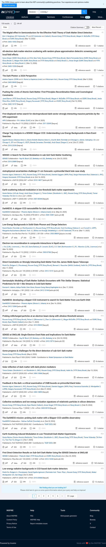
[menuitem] (94, 12)
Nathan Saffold (26, 421)
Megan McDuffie (69, 319)
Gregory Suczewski (33, 101)
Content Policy (12, 520)
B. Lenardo (44, 247)
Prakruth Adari (24, 456)
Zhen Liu (48, 319)
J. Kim (22, 247)
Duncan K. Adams (8, 287)
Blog (91, 516)
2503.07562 (47, 252)
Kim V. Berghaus (8, 36)
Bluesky (92, 520)
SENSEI (5, 158)
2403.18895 (38, 392)
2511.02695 (47, 123)
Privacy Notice (12, 523)
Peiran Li (30, 319)
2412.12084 (12, 306)
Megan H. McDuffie (83, 36)
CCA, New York (35, 58)
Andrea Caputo (7, 79)
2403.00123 (45, 408)
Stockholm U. (18, 370)
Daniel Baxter (7, 228)
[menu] (97, 12)
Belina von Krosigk (40, 231)
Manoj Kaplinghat (52, 287)
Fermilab (64, 140)
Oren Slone (30, 287)
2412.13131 (49, 271)
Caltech (47, 36)
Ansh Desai (56, 142)
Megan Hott (18, 61)
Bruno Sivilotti (32, 140)
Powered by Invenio (8, 543)
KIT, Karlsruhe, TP (21, 36)
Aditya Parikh (21, 287)
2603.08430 (12, 82)
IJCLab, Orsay (18, 193)
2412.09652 (38, 325)
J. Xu (4, 247)
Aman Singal (73, 61)
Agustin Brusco (8, 140)
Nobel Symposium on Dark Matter (61, 357)
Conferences (67, 17)
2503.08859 (54, 234)
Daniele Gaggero (58, 175)
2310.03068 (38, 478)
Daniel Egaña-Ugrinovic (36, 472)
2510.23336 (12, 145)
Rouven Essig (56, 36)
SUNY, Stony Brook (17, 39)
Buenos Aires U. (20, 140)
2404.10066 (38, 373)
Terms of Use (11, 527)
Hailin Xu (84, 265)
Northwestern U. (29, 228)
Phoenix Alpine (26, 212)
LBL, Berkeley (47, 158)
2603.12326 (12, 66)
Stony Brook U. (7, 61)
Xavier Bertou (7, 193)
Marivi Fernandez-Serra (74, 58)
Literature (10, 17)
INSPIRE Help (35, 520)
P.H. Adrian (21, 120)
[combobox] (60, 12)
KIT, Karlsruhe (36, 36)
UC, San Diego (17, 475)
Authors (24, 17)
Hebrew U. (76, 228)
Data (82, 17)
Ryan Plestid (12, 322)
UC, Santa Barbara (32, 247)
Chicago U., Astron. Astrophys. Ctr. (83, 140)
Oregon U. (64, 142)
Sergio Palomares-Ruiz (82, 175)
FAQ (31, 516)
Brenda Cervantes (36, 142)
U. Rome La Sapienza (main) (32, 79)
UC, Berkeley (34, 158)
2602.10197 (12, 104)
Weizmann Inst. (51, 79)
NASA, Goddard (74, 265)
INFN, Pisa (68, 175)
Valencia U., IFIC (20, 175)
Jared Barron (7, 99)
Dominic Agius (7, 175)
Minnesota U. (39, 319)
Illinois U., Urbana (39, 303)
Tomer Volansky (89, 437)
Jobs (37, 17)
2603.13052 (12, 42)
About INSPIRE (12, 516)
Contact (93, 527)
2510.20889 (12, 162)
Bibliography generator (69, 516)
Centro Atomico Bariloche (22, 437)
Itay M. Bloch (24, 158)
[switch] (87, 27)
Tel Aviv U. (14, 196)
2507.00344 (38, 199)
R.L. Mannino (80, 247)
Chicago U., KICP (23, 142)
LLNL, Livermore (13, 247)
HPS (4, 120)
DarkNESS (6, 212)
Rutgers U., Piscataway (18, 265)
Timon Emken (47, 193)
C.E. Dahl (57, 247)
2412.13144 (44, 290)
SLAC (28, 120)
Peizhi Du (5, 265)
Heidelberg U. (53, 231)
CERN (16, 79)
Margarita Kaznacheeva (11, 231)
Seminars (51, 17)
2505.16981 (50, 215)
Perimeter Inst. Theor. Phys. (56, 472)
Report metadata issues (39, 523)
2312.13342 (49, 459)
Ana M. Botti (55, 140)
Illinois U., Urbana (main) (42, 212)
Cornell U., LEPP (89, 228)
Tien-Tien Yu (9, 440)
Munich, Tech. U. (26, 231)
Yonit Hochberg (66, 228)
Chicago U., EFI (7, 142)
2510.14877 (38, 180)
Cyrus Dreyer (7, 58)
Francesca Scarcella (81, 386)
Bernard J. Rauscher (60, 265)
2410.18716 (50, 341)
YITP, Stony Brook (68, 36)
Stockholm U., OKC (60, 193)
